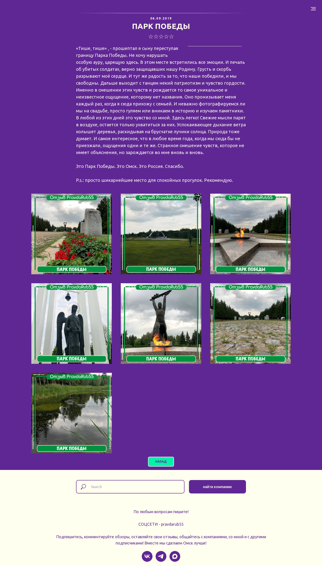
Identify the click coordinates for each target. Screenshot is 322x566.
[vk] (147, 556)
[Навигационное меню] (313, 8)
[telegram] (161, 556)
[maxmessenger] (174, 556)
